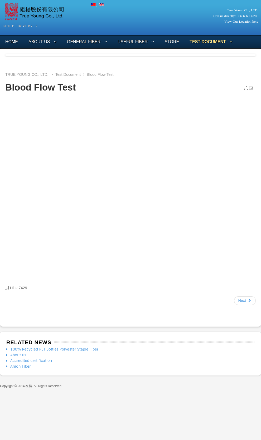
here (255, 21)
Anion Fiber (20, 366)
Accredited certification (31, 360)
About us (18, 355)
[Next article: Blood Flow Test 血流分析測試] (245, 300)
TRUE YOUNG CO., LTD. (27, 74)
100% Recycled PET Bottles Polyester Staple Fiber (54, 349)
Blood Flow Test (40, 87)
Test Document (68, 74)
